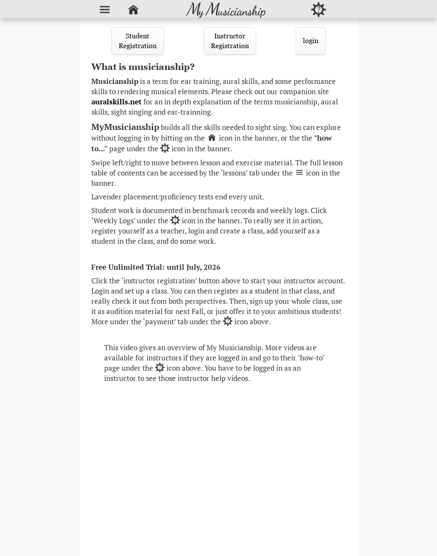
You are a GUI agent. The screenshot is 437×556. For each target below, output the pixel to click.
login (310, 40)
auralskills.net (116, 102)
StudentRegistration (138, 40)
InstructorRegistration (230, 40)
